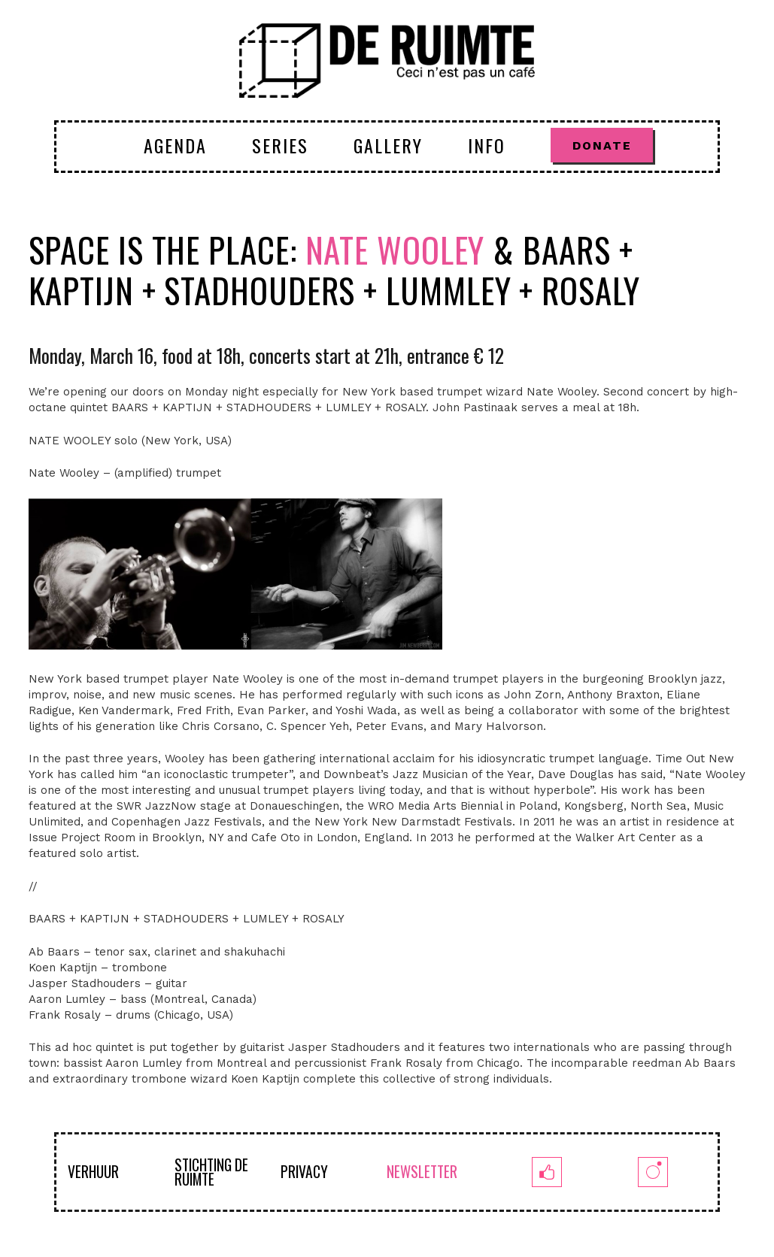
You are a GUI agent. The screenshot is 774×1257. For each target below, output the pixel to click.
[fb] (546, 1172)
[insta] (652, 1172)
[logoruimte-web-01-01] (387, 60)
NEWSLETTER (422, 1172)
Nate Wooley (395, 249)
